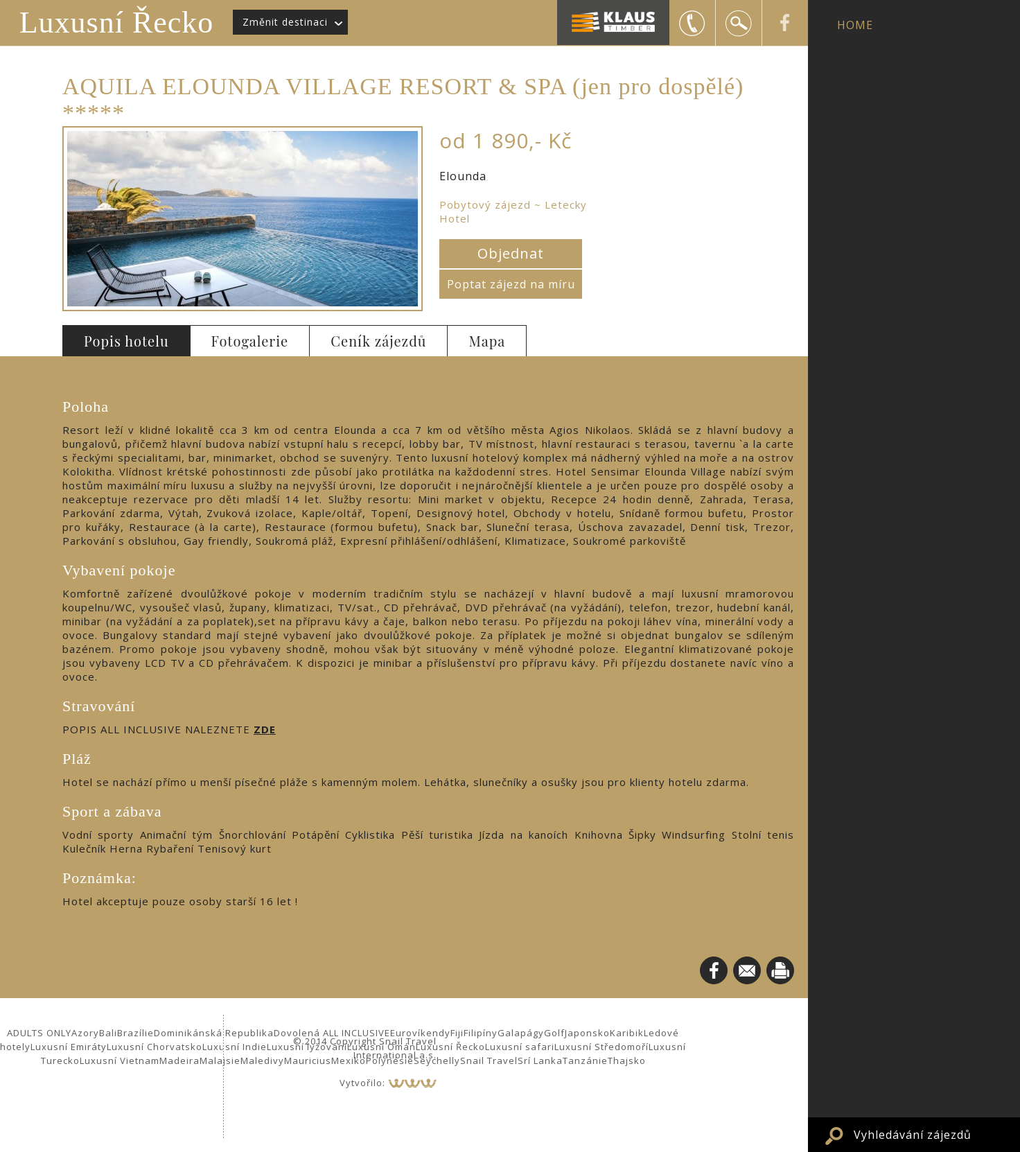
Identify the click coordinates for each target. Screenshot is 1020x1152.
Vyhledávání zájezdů (912, 1134)
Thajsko (627, 1060)
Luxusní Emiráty (68, 1046)
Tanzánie (585, 1060)
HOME (855, 25)
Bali (108, 1033)
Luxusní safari (519, 1046)
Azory (85, 1033)
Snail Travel (489, 1060)
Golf (554, 1033)
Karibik (627, 1033)
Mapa (486, 340)
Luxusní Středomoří (601, 1046)
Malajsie (220, 1060)
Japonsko (587, 1033)
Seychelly (437, 1060)
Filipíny (481, 1033)
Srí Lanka (540, 1060)
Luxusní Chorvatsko (154, 1046)
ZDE (265, 729)
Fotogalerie (250, 340)
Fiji (457, 1033)
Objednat (510, 253)
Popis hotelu (126, 340)
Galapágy (521, 1033)
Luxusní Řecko (116, 23)
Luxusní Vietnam (119, 1060)
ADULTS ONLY (39, 1033)
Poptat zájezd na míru (511, 284)
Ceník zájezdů (378, 340)
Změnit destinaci (285, 21)
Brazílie (135, 1033)
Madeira (179, 1060)
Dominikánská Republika (214, 1033)
